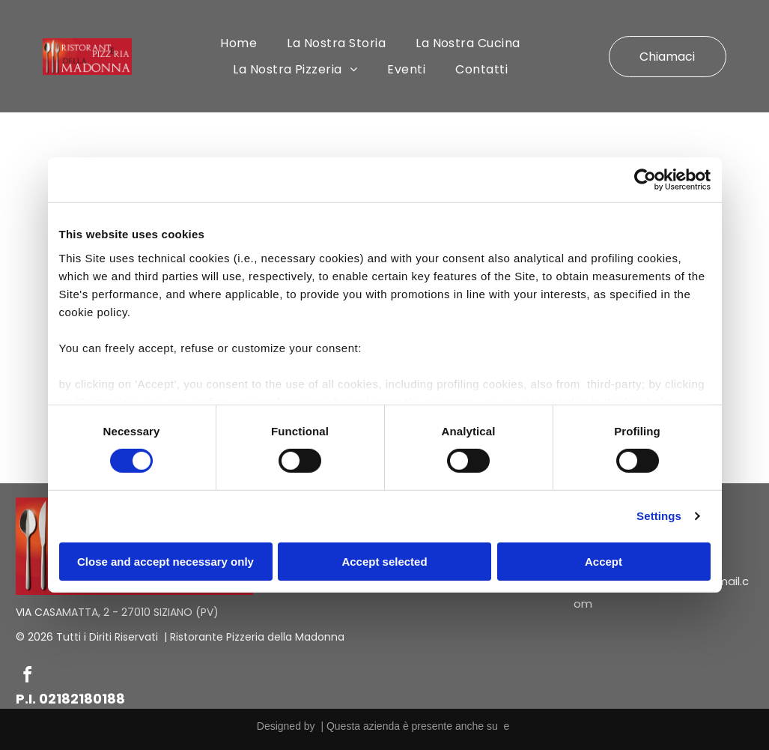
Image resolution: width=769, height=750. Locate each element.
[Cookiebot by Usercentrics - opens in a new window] (645, 180)
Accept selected (384, 561)
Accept (603, 561)
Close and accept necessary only (165, 561)
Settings (658, 515)
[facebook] (28, 677)
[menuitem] (238, 43)
